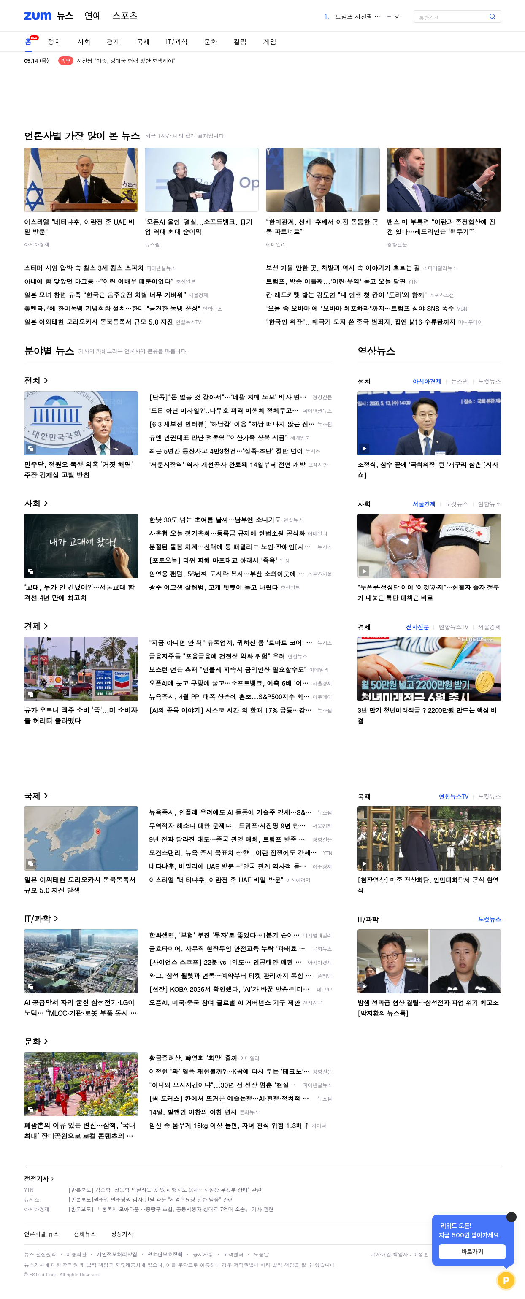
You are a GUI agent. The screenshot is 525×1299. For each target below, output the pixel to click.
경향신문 (397, 244)
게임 (269, 41)
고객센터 (233, 1254)
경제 (113, 41)
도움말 (261, 1254)
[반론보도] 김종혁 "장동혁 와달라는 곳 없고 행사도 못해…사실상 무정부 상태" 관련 (165, 1189)
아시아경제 (36, 244)
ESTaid (36, 1274)
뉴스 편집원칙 (40, 1254)
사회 (84, 41)
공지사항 (203, 1254)
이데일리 (276, 244)
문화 (210, 41)
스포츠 (125, 16)
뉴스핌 (152, 244)
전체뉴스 (85, 1234)
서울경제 (424, 504)
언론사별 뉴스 (41, 1234)
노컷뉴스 (489, 381)
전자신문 (417, 626)
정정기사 (36, 1178)
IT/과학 (177, 41)
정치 (54, 41)
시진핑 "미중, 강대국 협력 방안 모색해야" (126, 61)
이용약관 (76, 1254)
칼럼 (240, 41)
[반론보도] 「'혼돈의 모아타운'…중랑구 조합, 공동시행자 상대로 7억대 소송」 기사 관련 (171, 1208)
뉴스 (65, 16)
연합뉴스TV (453, 626)
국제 (143, 41)
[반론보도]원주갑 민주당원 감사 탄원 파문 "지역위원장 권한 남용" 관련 (150, 1199)
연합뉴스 (489, 504)
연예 (92, 16)
